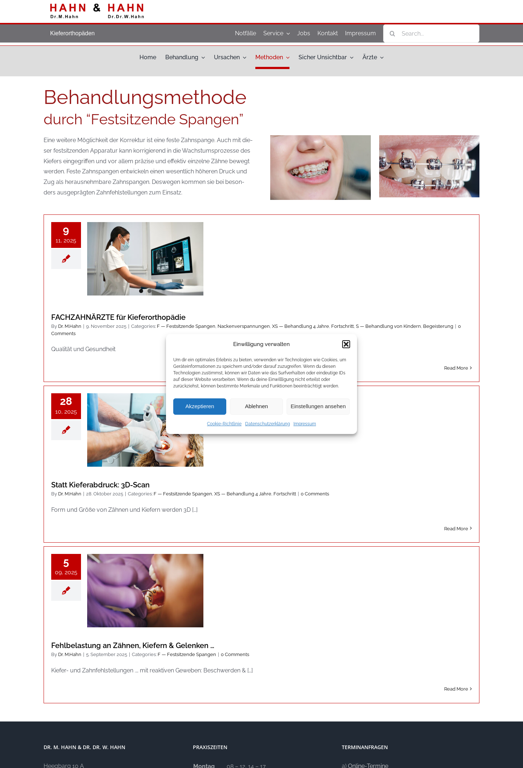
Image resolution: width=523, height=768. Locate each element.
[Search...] (431, 33)
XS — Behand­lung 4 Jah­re (300, 326)
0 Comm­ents (315, 493)
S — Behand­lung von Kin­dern (388, 326)
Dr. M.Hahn (69, 326)
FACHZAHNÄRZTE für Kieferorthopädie (118, 317)
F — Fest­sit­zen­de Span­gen (186, 326)
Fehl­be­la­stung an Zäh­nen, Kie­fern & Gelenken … (132, 645)
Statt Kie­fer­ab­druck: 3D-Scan (100, 484)
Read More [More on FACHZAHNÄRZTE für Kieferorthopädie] (456, 368)
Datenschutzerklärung (267, 423)
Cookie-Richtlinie (224, 423)
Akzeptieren (199, 406)
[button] (346, 344)
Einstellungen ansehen (318, 406)
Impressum (304, 423)
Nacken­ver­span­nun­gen (244, 326)
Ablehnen (256, 406)
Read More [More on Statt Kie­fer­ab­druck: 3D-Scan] (456, 528)
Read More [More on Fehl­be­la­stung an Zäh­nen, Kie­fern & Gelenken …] (456, 689)
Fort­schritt (342, 326)
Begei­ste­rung (438, 326)
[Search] (392, 33)
